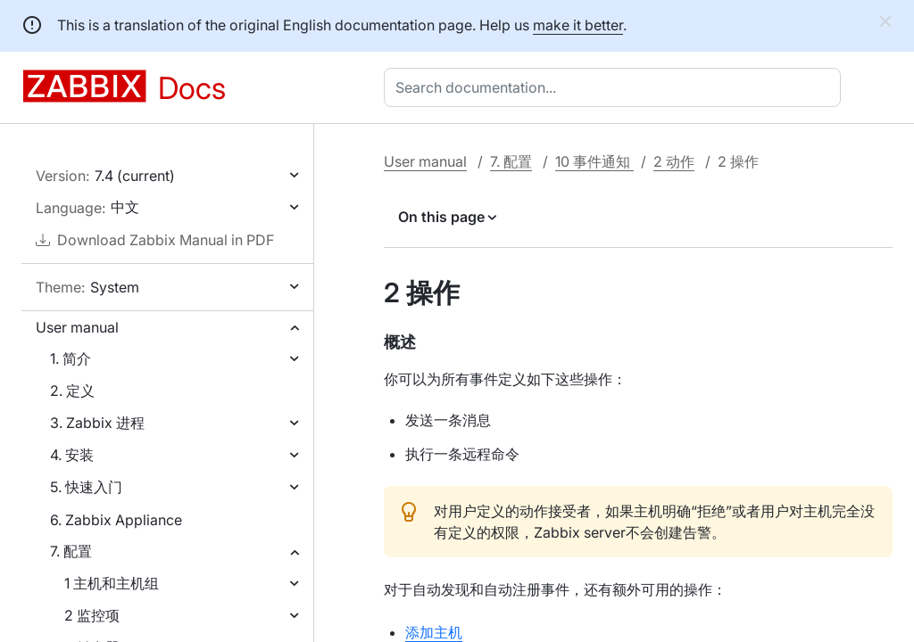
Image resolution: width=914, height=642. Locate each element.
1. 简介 (70, 358)
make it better (578, 25)
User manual (77, 327)
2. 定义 (72, 390)
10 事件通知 (594, 161)
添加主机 (433, 632)
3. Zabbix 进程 (97, 423)
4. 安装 (72, 455)
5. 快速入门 (86, 487)
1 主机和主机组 (111, 583)
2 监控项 (92, 615)
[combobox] (616, 87)
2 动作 (673, 161)
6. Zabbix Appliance (116, 520)
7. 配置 (71, 551)
